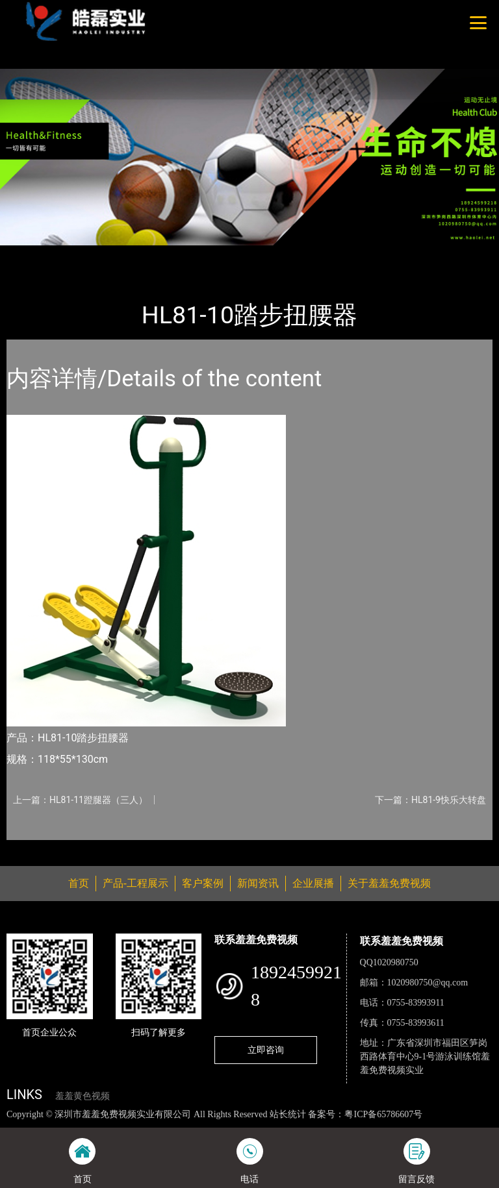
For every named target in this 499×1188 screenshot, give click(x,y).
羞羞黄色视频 (82, 1096)
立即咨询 (266, 1050)
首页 (29, 254)
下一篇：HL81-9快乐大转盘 (430, 799)
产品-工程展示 (84, 254)
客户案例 (203, 883)
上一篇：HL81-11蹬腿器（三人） (80, 799)
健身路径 (149, 254)
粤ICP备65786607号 (383, 1114)
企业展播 (313, 883)
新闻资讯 (258, 883)
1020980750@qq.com (427, 982)
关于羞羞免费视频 (389, 883)
